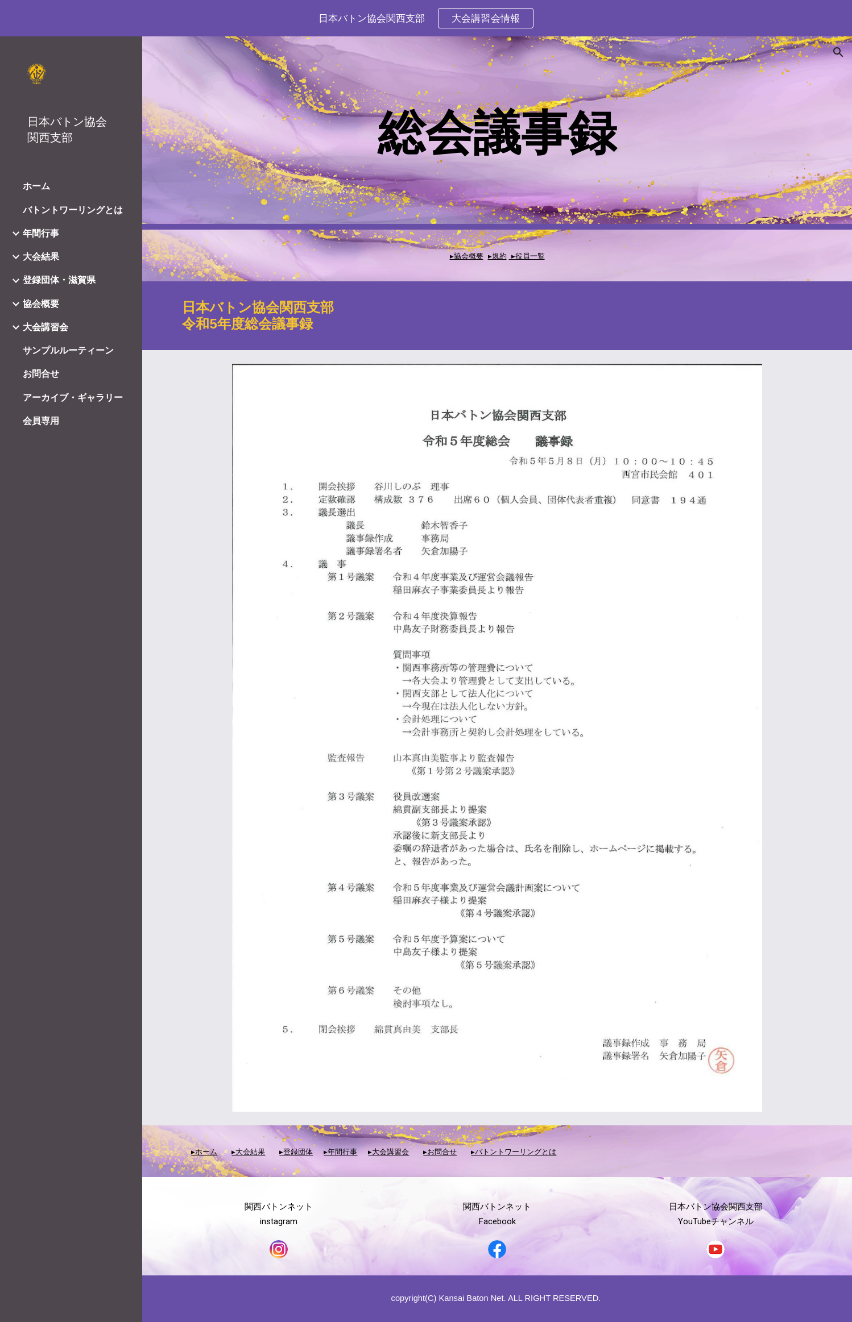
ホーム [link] (36, 186)
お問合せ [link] (41, 373)
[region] (426, 18)
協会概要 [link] (41, 303)
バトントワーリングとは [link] (73, 210)
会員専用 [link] (41, 420)
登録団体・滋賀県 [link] (59, 280)
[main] (497, 133)
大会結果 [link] (41, 256)
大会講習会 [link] (45, 327)
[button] (838, 52)
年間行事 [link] (41, 233)
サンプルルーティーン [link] (68, 350)
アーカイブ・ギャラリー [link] (73, 397)
